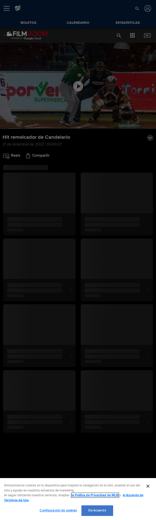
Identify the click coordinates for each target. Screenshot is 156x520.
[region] (78, 499)
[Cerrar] (147, 486)
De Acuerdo (97, 510)
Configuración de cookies (58, 510)
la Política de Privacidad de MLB (95, 495)
